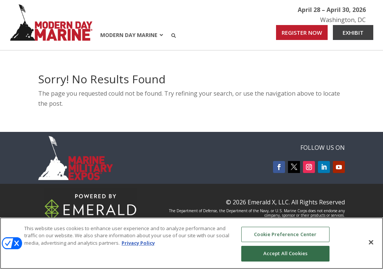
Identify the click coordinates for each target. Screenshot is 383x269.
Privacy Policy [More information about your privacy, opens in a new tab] (138, 242)
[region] (191, 243)
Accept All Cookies (285, 253)
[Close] (371, 242)
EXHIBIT (353, 32)
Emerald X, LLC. (269, 202)
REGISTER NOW (302, 32)
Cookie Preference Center (285, 234)
